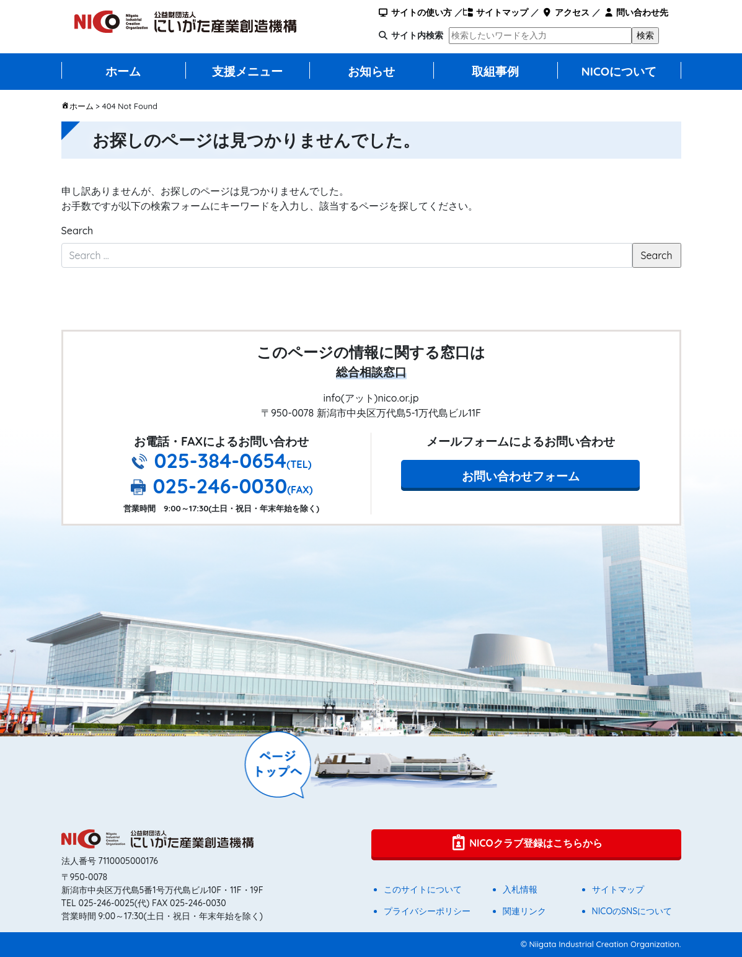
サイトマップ (495, 12)
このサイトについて (423, 889)
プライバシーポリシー (427, 911)
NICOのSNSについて (632, 911)
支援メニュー (247, 71)
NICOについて (619, 71)
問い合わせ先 (635, 12)
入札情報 (520, 889)
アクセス (566, 12)
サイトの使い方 (414, 12)
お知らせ (371, 71)
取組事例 (495, 71)
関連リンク (524, 911)
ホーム (123, 71)
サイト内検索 (417, 35)
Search (77, 230)
